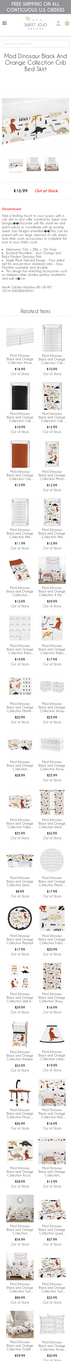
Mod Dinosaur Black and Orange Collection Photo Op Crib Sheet (52, 475)
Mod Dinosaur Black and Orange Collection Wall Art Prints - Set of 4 (20, 997)
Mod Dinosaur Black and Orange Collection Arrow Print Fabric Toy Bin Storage (52, 765)
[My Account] (58, 23)
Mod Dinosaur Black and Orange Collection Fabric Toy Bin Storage (20, 823)
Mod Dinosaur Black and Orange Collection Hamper (20, 1055)
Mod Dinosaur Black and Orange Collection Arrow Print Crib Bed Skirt (20, 359)
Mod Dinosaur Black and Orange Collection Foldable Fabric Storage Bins (20, 765)
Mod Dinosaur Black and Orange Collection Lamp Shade (52, 1055)
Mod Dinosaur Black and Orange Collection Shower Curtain (52, 997)
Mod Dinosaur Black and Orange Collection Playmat (20, 939)
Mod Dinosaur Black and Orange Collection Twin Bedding (20, 1288)
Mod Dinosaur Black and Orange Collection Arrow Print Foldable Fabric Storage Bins (52, 707)
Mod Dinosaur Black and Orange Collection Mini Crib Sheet (52, 533)
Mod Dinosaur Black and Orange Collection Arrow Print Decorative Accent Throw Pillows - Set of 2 (52, 1346)
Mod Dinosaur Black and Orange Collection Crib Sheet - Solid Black (20, 417)
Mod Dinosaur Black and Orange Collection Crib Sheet (52, 417)
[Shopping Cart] (67, 23)
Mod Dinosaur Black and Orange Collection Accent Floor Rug (20, 1172)
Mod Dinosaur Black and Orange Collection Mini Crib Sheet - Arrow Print (20, 533)
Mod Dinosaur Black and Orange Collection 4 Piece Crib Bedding (52, 591)
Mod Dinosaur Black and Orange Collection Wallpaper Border (52, 1172)
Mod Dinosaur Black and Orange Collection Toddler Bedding (20, 1345)
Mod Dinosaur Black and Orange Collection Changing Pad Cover (20, 591)
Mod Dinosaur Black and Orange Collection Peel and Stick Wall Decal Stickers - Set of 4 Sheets (52, 1113)
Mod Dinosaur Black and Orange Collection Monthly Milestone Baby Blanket (20, 707)
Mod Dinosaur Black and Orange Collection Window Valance (20, 881)
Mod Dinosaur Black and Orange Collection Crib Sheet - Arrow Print (52, 359)
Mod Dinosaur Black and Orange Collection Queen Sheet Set (52, 1230)
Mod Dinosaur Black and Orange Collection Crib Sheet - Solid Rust (20, 475)
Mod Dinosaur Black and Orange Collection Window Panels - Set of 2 (52, 823)
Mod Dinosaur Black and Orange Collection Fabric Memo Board (52, 939)
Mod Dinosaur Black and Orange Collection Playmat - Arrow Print (52, 881)
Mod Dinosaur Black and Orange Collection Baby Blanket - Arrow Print (20, 649)
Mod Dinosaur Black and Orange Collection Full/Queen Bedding (20, 1230)
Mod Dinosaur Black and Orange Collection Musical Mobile (20, 1113)
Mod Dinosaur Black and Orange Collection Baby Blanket (52, 649)
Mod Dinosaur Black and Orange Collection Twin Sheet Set (52, 1288)
